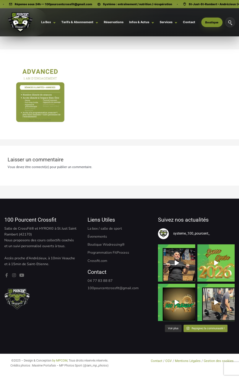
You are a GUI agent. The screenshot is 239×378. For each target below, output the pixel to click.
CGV (168, 361)
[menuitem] (48, 22)
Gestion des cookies (219, 361)
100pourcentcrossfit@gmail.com (69, 4)
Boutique (212, 22)
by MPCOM (59, 360)
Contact (157, 361)
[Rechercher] (230, 22)
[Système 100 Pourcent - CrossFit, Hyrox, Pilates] (20, 22)
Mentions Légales (188, 361)
